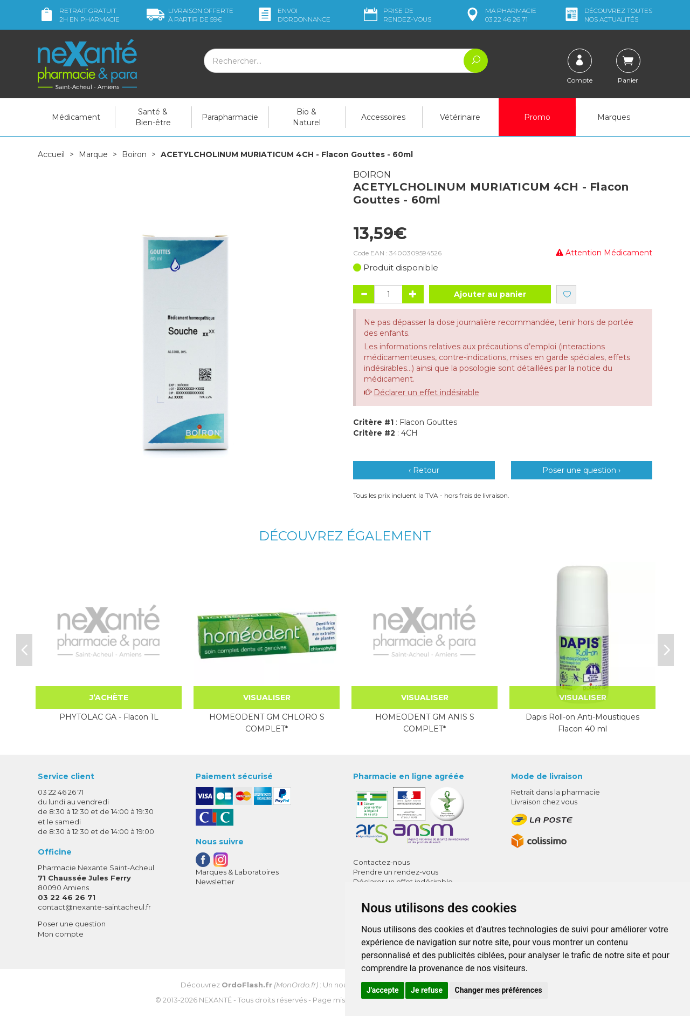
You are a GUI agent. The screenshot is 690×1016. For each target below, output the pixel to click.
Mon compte (61, 934)
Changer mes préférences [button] (498, 990)
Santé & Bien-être (153, 117)
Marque (93, 154)
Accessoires (383, 117)
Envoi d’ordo (293, 14)
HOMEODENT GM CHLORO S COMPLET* (267, 723)
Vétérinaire (460, 117)
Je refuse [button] (427, 990)
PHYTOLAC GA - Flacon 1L (108, 717)
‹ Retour (424, 470)
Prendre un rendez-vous (395, 872)
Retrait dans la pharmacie (555, 792)
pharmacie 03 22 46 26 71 (500, 14)
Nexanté (215, 999)
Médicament (76, 117)
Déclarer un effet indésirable (426, 392)
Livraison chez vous (544, 801)
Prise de (396, 14)
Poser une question (72, 923)
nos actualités (607, 14)
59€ (190, 14)
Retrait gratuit (79, 14)
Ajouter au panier (490, 294)
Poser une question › (581, 470)
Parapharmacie (230, 117)
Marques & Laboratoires (237, 872)
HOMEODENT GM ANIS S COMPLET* (424, 723)
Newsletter (215, 881)
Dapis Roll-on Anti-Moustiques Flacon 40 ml (582, 723)
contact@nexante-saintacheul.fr (94, 907)
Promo (537, 117)
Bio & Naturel (307, 117)
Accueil (51, 154)
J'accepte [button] (383, 990)
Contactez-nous (381, 862)
